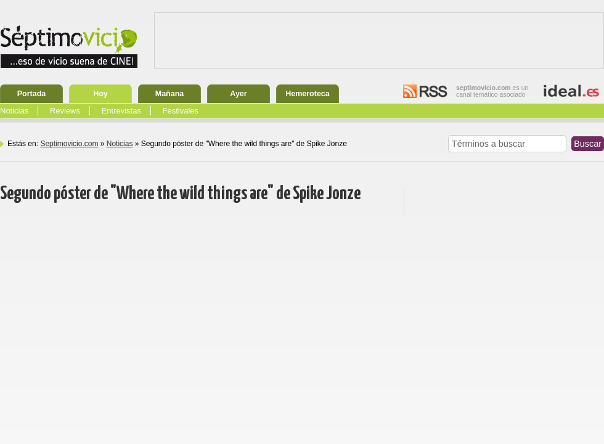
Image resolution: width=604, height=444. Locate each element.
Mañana (169, 93)
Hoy (100, 93)
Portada (31, 93)
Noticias (14, 110)
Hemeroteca (307, 93)
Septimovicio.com (69, 143)
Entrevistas (121, 110)
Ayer (238, 93)
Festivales (181, 110)
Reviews (65, 110)
